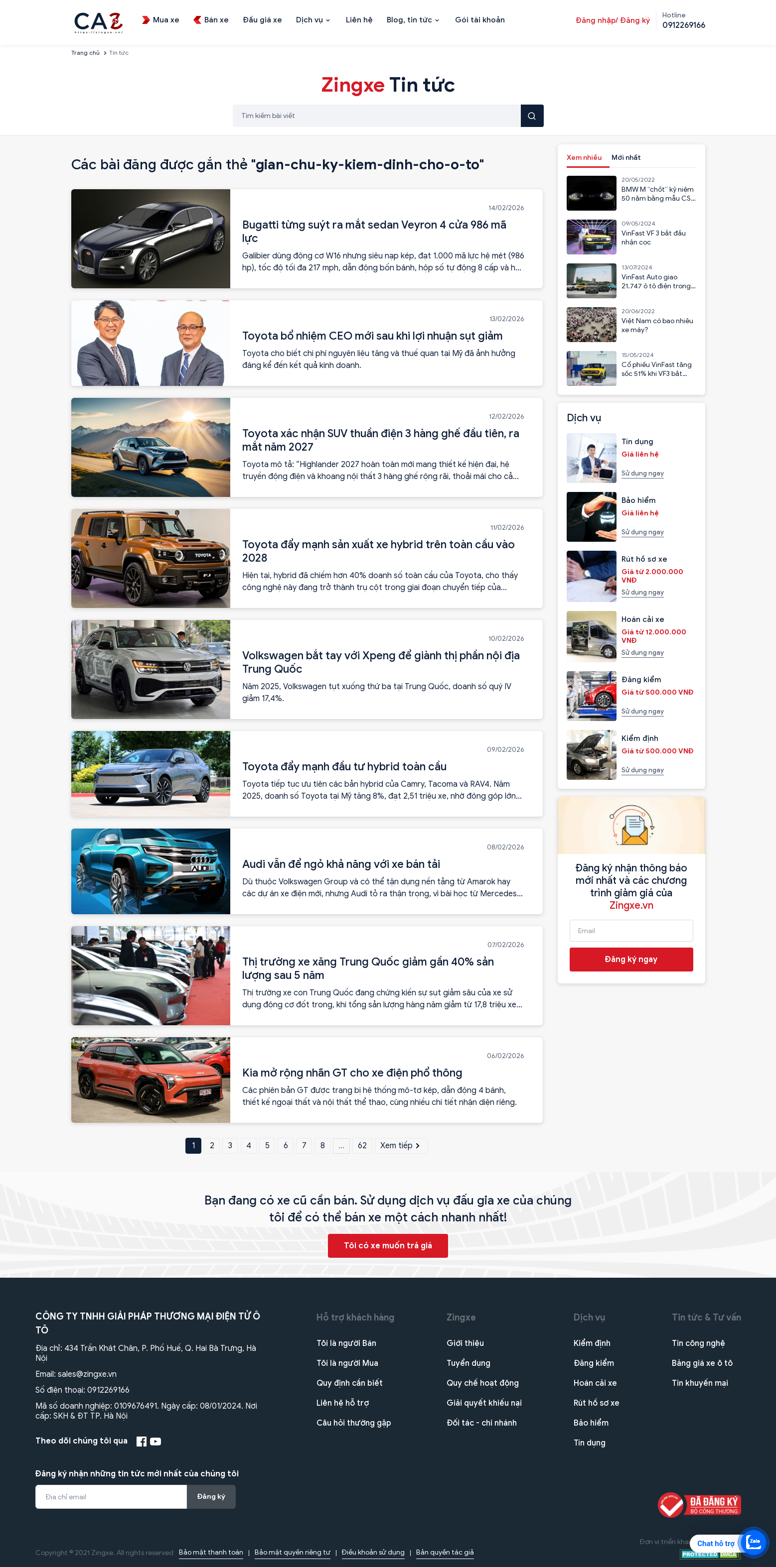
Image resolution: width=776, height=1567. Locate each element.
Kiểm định (592, 1343)
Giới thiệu (465, 1343)
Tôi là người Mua (347, 1363)
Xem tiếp (401, 1146)
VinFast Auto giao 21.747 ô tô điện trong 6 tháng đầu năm (656, 286)
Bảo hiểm (591, 1423)
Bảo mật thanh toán (211, 1552)
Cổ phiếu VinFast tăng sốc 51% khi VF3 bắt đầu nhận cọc (656, 374)
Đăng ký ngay (631, 959)
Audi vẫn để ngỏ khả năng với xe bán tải (341, 864)
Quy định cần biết (349, 1383)
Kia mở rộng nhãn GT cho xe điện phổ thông (352, 1073)
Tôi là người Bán (346, 1343)
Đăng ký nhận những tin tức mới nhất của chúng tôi (137, 1474)
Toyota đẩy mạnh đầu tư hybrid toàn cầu (344, 766)
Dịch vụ (590, 1317)
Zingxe (461, 1317)
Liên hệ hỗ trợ (342, 1403)
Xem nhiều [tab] (584, 157)
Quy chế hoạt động (483, 1383)
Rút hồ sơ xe (597, 1403)
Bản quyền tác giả (445, 1552)
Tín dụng (590, 1443)
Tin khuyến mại (700, 1383)
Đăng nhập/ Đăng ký (613, 20)
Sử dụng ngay (642, 473)
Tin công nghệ (698, 1343)
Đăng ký (211, 1496)
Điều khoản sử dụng (373, 1552)
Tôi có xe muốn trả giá (388, 1246)
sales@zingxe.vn (87, 1374)
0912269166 (108, 1390)
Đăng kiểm (594, 1363)
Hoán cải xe (595, 1383)
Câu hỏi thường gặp (353, 1423)
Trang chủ (85, 52)
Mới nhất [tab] (626, 157)
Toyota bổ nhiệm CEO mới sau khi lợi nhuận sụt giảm (372, 336)
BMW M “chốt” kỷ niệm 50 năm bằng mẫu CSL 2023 (657, 198)
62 (362, 1146)
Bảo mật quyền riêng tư (292, 1552)
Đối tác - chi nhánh (482, 1423)
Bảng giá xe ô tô (702, 1363)
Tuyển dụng (468, 1363)
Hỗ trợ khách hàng (355, 1317)
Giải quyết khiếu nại (484, 1403)
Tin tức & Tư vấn (706, 1317)
